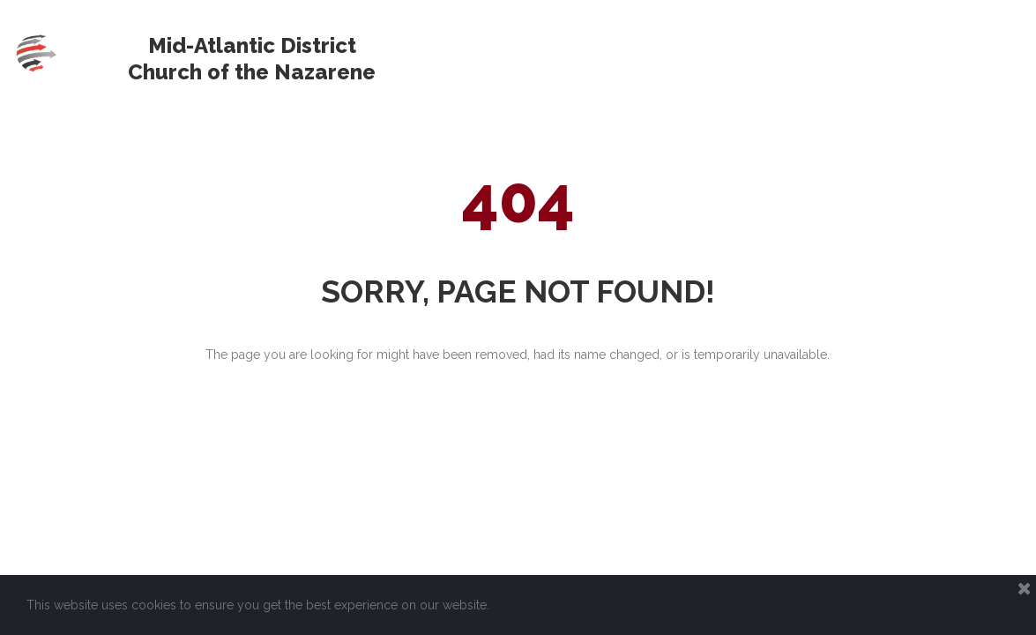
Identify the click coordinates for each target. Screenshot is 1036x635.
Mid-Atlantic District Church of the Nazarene (252, 59)
